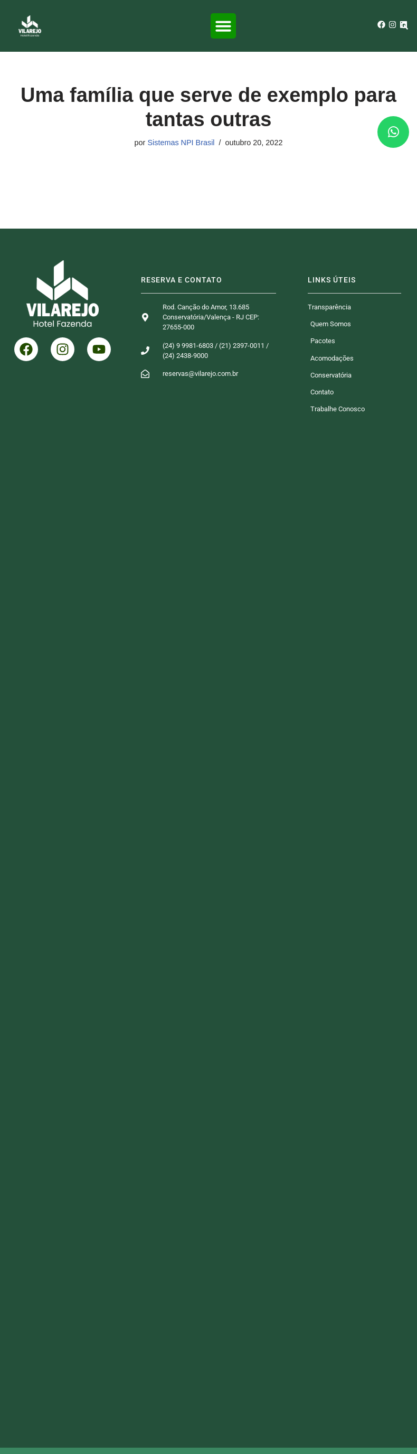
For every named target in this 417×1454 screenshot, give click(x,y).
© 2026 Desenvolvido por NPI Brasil (208, 1440)
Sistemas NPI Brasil (180, 142)
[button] (223, 26)
